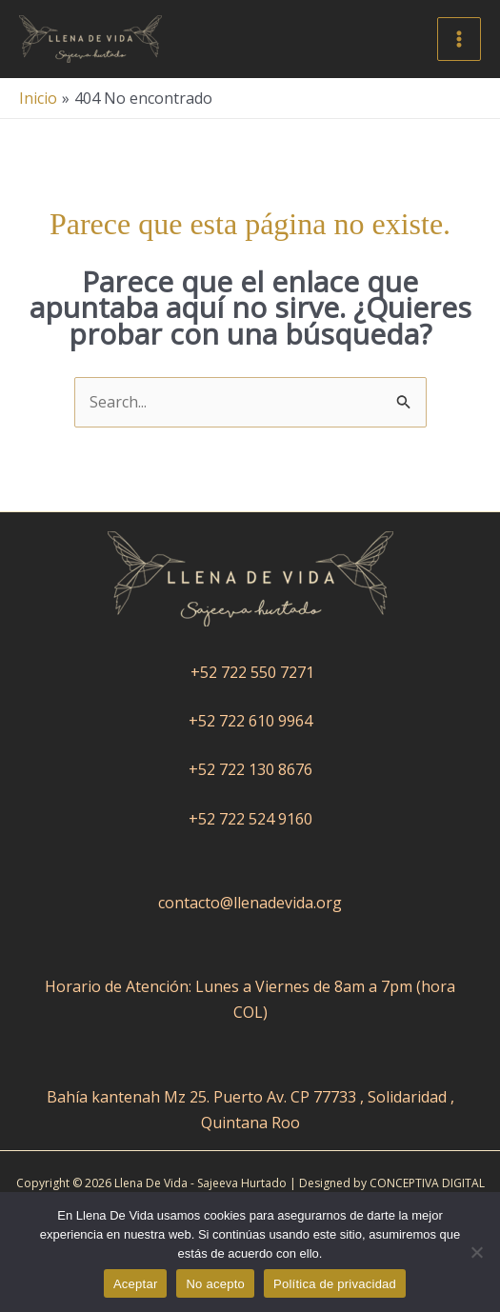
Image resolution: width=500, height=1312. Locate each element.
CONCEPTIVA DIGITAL (427, 1183)
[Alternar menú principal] (459, 39)
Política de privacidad (334, 1284)
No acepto (215, 1284)
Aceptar (135, 1284)
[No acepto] (476, 1252)
